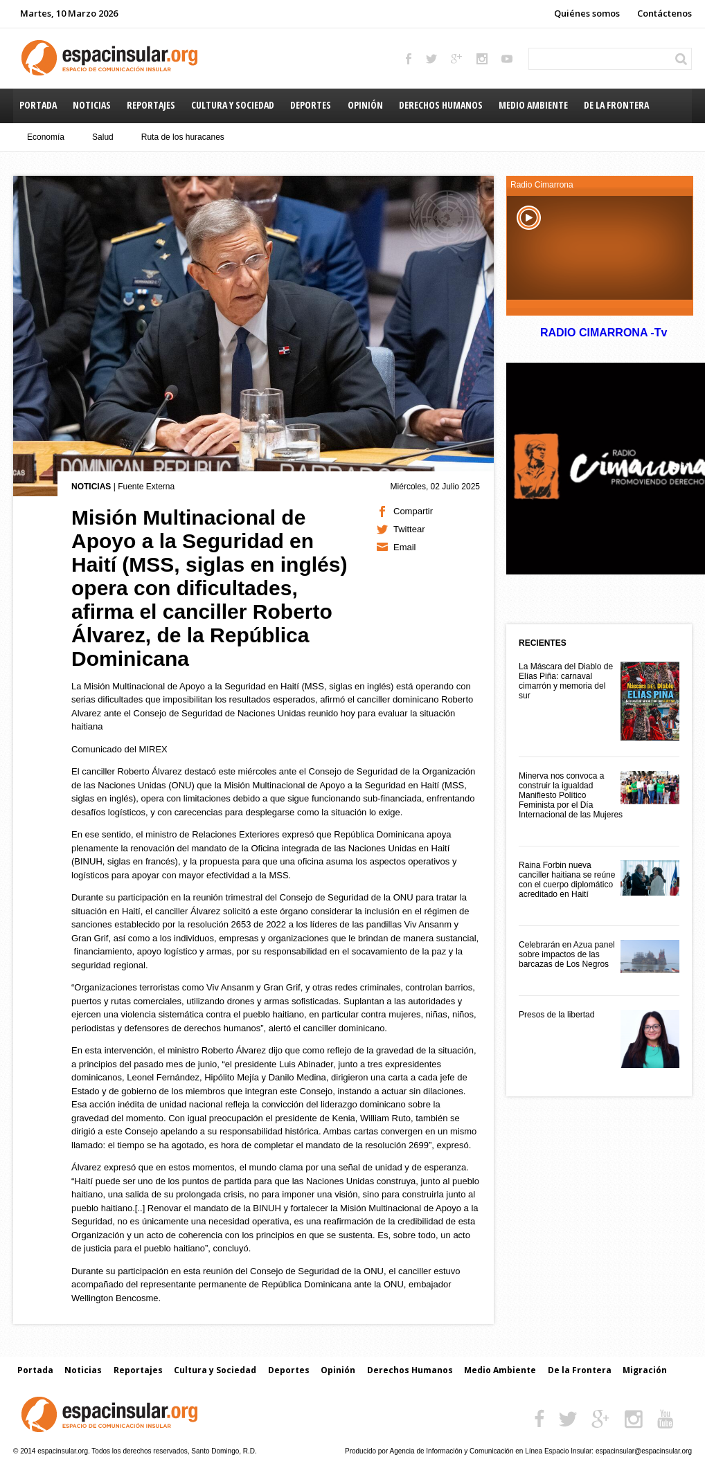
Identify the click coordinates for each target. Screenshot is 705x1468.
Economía (45, 137)
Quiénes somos (587, 13)
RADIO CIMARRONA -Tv (603, 332)
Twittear (409, 529)
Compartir (413, 511)
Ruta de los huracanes (182, 137)
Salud (103, 137)
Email (404, 547)
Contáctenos (664, 13)
